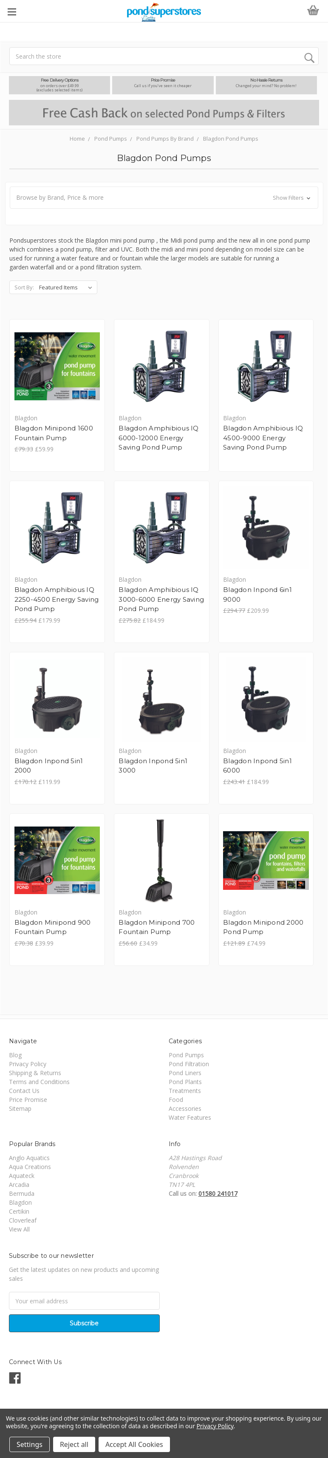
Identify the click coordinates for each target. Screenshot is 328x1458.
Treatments (185, 1093)
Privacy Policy (27, 1066)
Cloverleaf (23, 1223)
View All (19, 1232)
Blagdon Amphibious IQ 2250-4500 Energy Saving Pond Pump (56, 600)
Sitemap (20, 1111)
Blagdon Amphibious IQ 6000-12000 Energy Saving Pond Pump (159, 438)
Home (77, 138)
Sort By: (24, 287)
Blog (15, 1057)
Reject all (74, 1444)
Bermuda (21, 1196)
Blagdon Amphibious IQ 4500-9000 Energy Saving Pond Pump (265, 438)
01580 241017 (218, 1196)
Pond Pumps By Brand (165, 138)
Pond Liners (185, 1075)
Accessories (185, 1111)
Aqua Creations (30, 1169)
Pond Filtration (189, 1066)
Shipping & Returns (35, 1075)
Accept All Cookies (134, 1444)
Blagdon (20, 1205)
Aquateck (21, 1178)
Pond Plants (185, 1084)
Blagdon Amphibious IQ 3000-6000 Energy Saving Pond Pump (162, 600)
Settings (29, 1444)
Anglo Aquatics (29, 1160)
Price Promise (28, 1102)
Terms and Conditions (39, 1084)
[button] (164, 198)
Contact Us (24, 1093)
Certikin (19, 1214)
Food (176, 1102)
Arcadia (19, 1187)
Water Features (190, 1120)
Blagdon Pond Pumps (230, 138)
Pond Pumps (110, 138)
